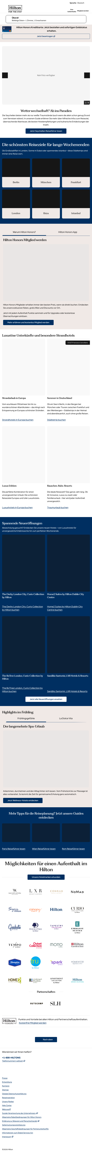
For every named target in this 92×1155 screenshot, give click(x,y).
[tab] (24, 232)
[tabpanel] (46, 280)
